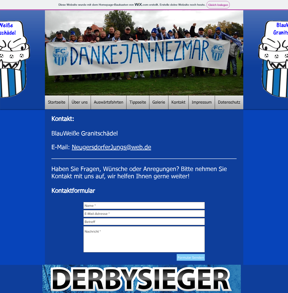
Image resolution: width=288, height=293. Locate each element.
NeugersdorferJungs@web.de (111, 148)
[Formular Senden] (191, 257)
